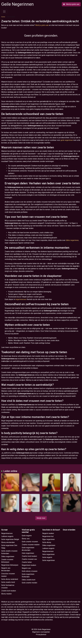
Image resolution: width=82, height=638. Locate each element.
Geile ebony (46, 542)
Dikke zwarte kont (28, 580)
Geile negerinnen (48, 560)
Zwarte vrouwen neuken (31, 545)
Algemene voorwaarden (41, 632)
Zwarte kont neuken (8, 591)
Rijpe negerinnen (48, 539)
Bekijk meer (41, 518)
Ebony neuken (6, 594)
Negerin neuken (48, 533)
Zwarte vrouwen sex (29, 559)
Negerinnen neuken (29, 565)
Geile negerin (27, 536)
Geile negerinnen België (10, 539)
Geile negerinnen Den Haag (9, 546)
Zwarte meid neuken (29, 556)
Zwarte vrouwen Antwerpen (7, 560)
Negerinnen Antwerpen (9, 565)
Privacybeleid (41, 635)
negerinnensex (20, 299)
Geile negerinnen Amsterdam (28, 549)
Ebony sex (26, 539)
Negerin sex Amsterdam (5, 569)
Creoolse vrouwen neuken (8, 575)
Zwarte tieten (27, 562)
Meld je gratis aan (71, 4)
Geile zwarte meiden (29, 583)
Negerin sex (26, 568)
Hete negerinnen (28, 553)
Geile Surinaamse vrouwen (7, 586)
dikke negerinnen (72, 240)
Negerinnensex (7, 533)
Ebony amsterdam (8, 542)
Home (3, 17)
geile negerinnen (67, 140)
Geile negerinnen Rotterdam (28, 575)
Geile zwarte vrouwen (30, 542)
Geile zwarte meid (8, 582)
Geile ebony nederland (9, 579)
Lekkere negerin (7, 536)
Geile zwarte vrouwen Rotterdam (9, 552)
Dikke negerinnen (7, 556)
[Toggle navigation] (4, 11)
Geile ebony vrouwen (29, 571)
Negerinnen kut (47, 536)
